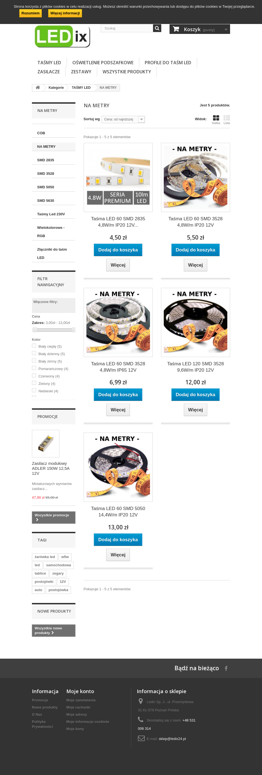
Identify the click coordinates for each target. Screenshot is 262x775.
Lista (226, 120)
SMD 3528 (45, 173)
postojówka (58, 590)
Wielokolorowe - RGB (51, 232)
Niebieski (48, 391)
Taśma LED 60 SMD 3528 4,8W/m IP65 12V (118, 367)
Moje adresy (76, 714)
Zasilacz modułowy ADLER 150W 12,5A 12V (50, 468)
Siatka (216, 120)
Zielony (47, 384)
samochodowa (58, 565)
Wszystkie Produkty (127, 72)
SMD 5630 (45, 201)
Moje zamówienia (80, 700)
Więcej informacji (65, 13)
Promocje (47, 416)
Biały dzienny (52, 354)
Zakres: (38, 323)
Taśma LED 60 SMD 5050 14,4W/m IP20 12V (118, 511)
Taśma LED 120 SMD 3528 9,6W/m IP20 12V (195, 367)
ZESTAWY (81, 72)
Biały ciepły (50, 346)
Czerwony (49, 376)
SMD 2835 (45, 160)
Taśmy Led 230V (51, 214)
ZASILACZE (48, 72)
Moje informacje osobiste (87, 722)
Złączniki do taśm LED (52, 253)
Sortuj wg (92, 119)
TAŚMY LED (49, 63)
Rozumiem (30, 13)
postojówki (44, 582)
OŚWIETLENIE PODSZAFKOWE (102, 63)
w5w (65, 557)
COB (41, 133)
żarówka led (45, 557)
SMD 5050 (45, 187)
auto (38, 590)
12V (63, 582)
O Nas (37, 714)
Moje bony (75, 729)
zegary (58, 573)
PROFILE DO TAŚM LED (168, 63)
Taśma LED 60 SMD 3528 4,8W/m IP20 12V (195, 222)
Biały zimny (50, 361)
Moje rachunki (78, 707)
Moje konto (80, 691)
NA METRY (46, 146)
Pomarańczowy (53, 369)
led (37, 565)
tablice (40, 573)
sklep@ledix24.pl (172, 739)
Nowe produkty (54, 611)
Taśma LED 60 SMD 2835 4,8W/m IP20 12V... (118, 222)
